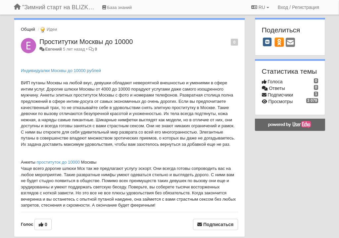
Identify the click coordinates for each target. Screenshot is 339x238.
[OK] (279, 42)
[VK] (267, 42)
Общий (28, 29)
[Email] (290, 43)
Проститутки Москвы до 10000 (86, 41)
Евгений (53, 49)
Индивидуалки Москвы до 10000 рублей (61, 70)
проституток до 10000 (58, 162)
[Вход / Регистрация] (298, 7)
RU (260, 7)
